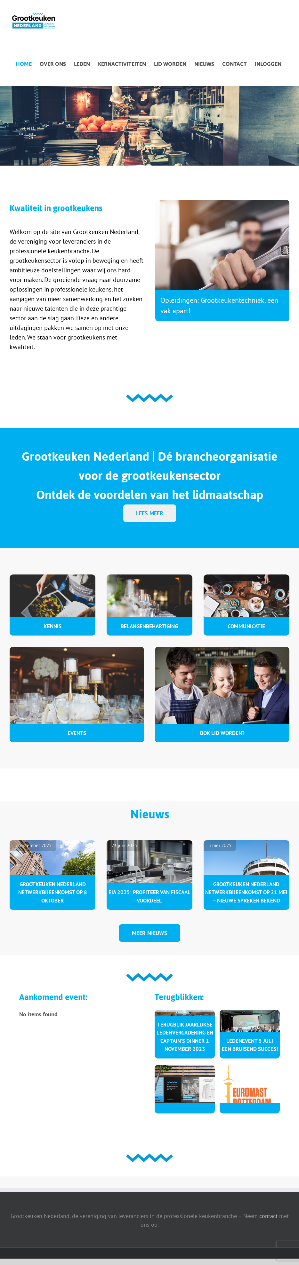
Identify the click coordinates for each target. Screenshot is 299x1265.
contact (268, 1216)
